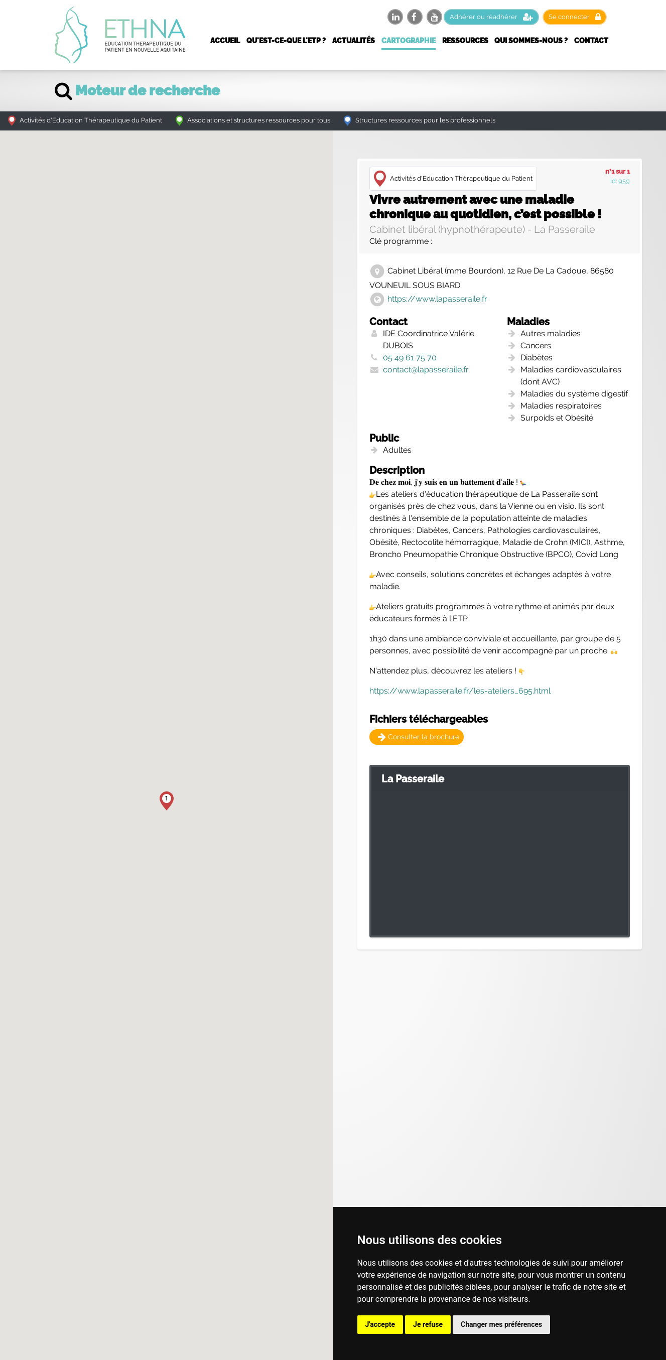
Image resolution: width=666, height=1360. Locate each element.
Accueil (225, 41)
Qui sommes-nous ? (531, 41)
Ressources (465, 41)
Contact (591, 41)
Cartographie (408, 41)
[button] (167, 800)
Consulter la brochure (418, 737)
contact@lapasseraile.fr (426, 369)
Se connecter (575, 17)
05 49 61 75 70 (410, 357)
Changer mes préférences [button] (501, 1324)
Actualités (353, 41)
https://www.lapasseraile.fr (437, 299)
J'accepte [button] (380, 1324)
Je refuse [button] (428, 1324)
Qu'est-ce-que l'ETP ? (286, 41)
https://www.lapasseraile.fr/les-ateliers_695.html (460, 691)
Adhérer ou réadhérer (491, 17)
